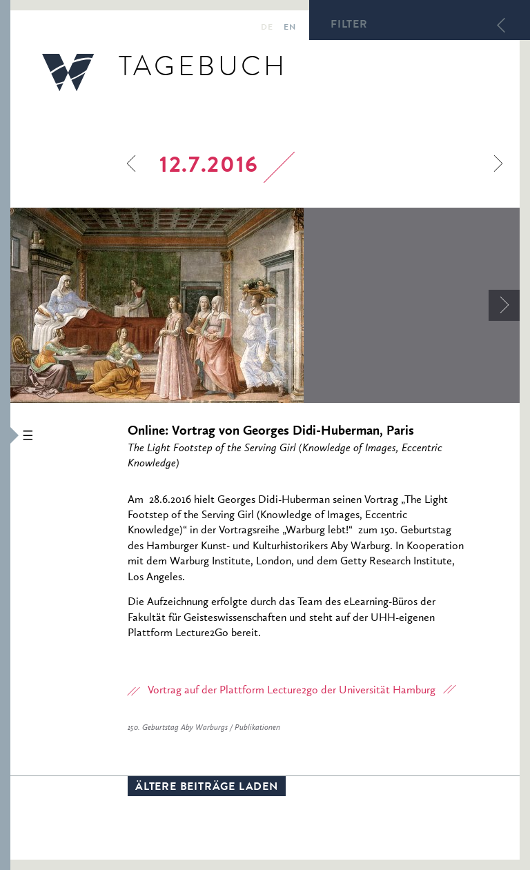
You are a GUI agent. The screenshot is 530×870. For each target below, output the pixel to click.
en (289, 28)
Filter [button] (349, 25)
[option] (265, 305)
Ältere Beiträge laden (206, 787)
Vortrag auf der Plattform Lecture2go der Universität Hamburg (291, 690)
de (267, 28)
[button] (5, 435)
